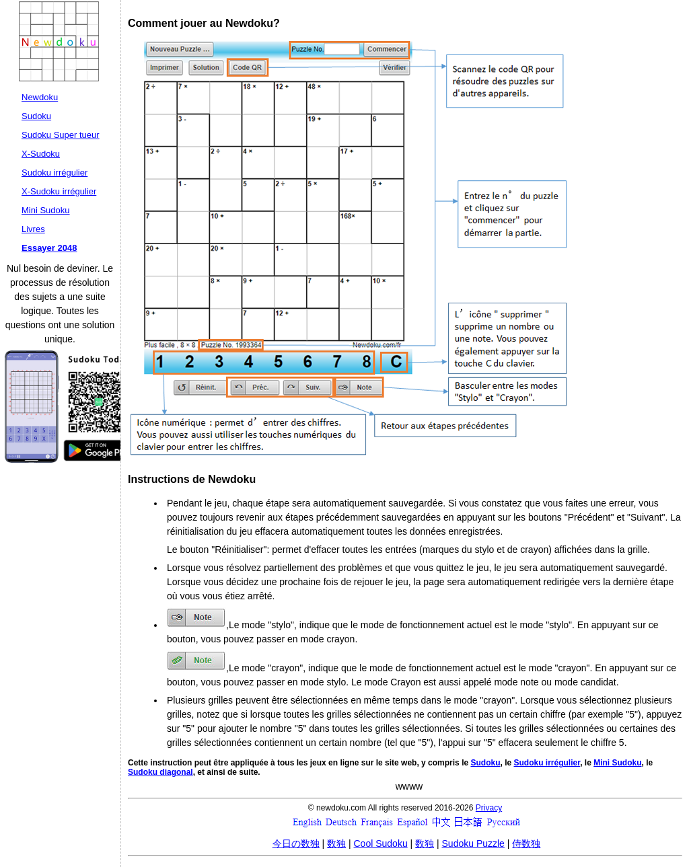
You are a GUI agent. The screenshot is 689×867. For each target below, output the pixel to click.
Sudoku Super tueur (61, 135)
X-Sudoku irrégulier (59, 191)
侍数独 (526, 843)
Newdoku (40, 97)
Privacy (489, 808)
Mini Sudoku (46, 210)
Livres (33, 229)
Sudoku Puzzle (473, 843)
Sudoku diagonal (160, 772)
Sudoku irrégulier (54, 172)
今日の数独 (296, 843)
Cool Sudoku (381, 843)
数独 (336, 843)
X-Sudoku (41, 154)
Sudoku (36, 116)
